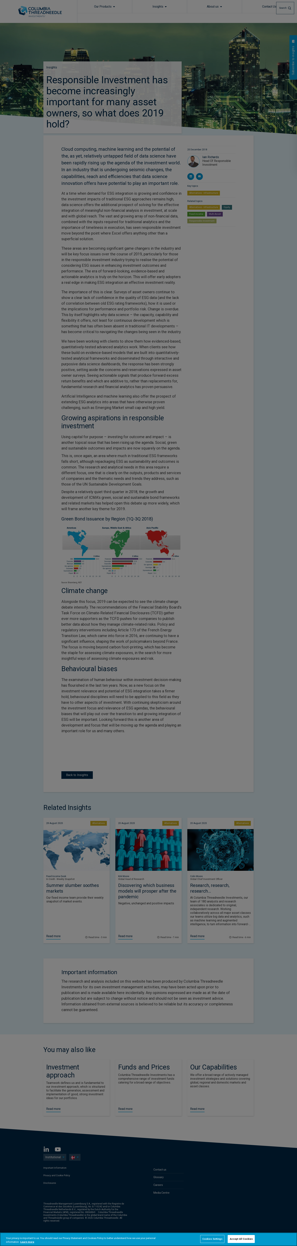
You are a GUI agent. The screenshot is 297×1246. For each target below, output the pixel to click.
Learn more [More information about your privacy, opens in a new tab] (27, 1242)
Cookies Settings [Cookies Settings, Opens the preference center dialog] (212, 1238)
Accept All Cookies (241, 1238)
